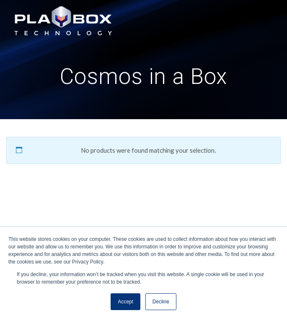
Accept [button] (125, 302)
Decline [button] (161, 302)
